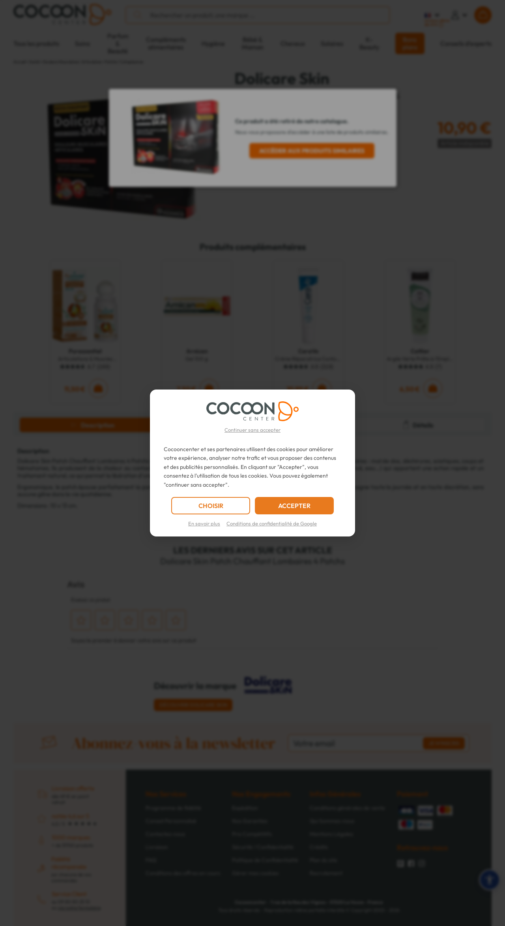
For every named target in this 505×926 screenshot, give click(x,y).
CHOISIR (210, 506)
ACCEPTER (294, 506)
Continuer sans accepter (252, 430)
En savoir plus (204, 523)
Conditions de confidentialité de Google (271, 523)
